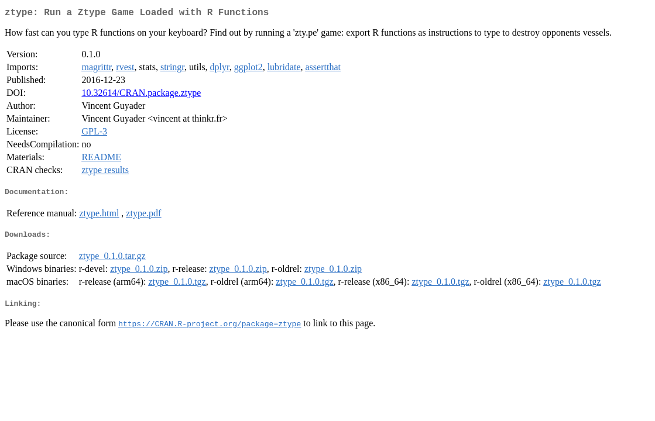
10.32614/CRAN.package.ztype (141, 95)
